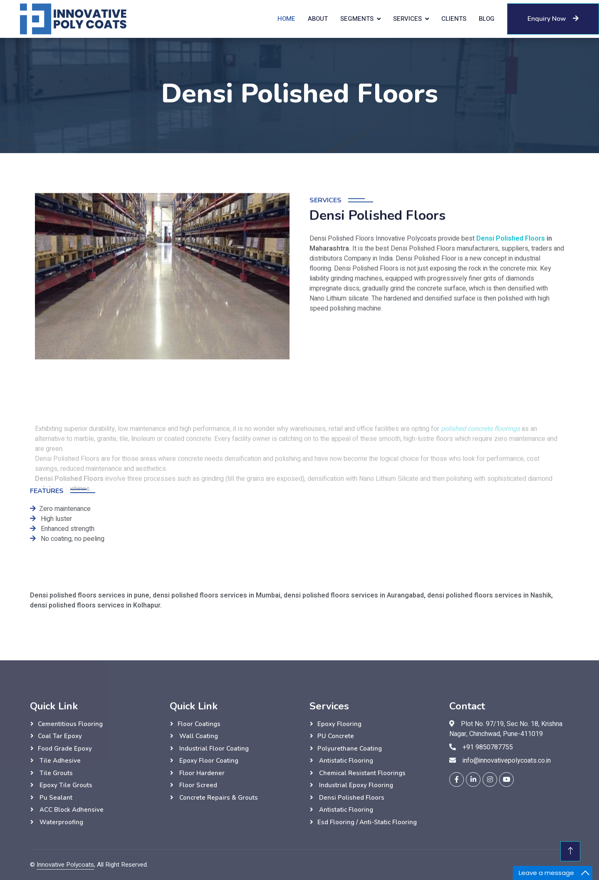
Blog (487, 18)
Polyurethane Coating (349, 748)
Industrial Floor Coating (213, 748)
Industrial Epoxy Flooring (355, 785)
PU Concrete (335, 736)
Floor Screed (197, 785)
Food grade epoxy (65, 748)
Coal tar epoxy (60, 736)
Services (407, 18)
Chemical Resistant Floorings (361, 773)
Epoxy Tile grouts (65, 785)
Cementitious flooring (70, 724)
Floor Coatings (199, 724)
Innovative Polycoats (65, 864)
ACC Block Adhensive (71, 810)
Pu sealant (55, 797)
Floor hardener (201, 773)
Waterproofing (60, 822)
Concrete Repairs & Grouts (218, 797)
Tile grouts (55, 773)
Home (286, 18)
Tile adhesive (59, 760)
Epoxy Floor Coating (208, 760)
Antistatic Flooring (345, 760)
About (318, 18)
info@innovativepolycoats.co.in (507, 761)
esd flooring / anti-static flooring (367, 822)
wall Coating (198, 736)
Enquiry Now (553, 18)
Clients (453, 18)
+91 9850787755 (488, 747)
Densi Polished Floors (510, 262)
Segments (357, 18)
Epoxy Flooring (339, 724)
